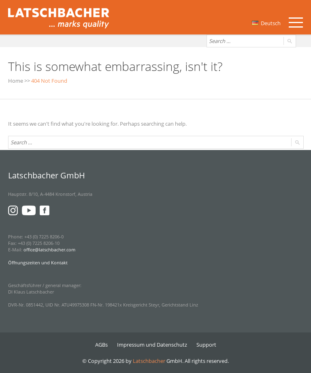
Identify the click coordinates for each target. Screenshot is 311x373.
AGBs (101, 344)
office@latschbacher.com (49, 250)
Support (206, 344)
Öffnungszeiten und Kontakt (38, 262)
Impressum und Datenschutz (152, 344)
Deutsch (266, 23)
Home (15, 80)
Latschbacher (149, 360)
